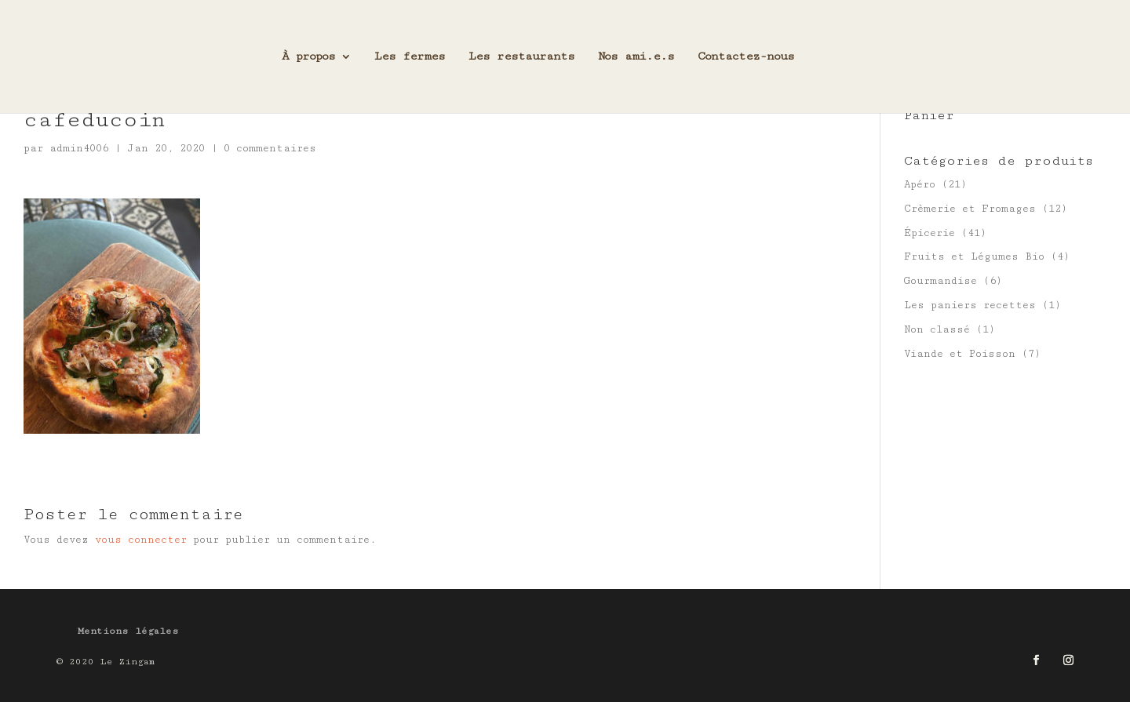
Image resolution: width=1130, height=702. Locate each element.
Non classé (937, 329)
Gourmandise (940, 281)
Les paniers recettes (970, 305)
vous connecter (141, 539)
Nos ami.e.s (636, 57)
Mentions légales (128, 631)
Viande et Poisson (959, 353)
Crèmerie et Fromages (970, 208)
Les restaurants (521, 57)
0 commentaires (270, 148)
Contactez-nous (746, 57)
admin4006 (78, 148)
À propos (308, 57)
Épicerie (929, 233)
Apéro (919, 184)
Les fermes (409, 57)
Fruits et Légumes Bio (974, 256)
